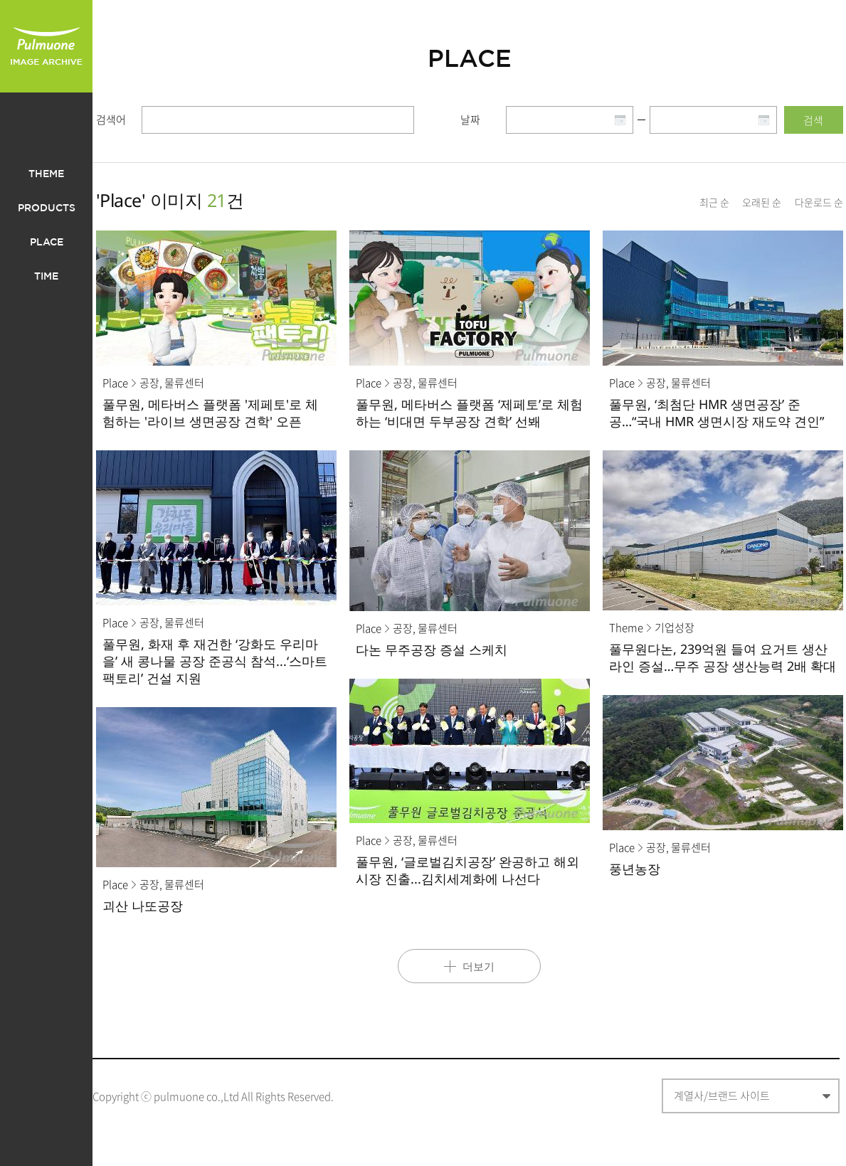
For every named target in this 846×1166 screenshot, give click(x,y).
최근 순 (714, 202)
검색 (813, 120)
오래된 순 (761, 202)
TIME (46, 276)
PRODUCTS (46, 208)
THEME (46, 174)
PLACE (46, 242)
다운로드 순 (819, 202)
